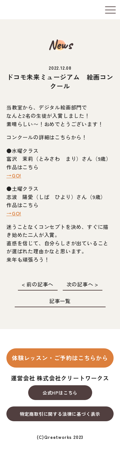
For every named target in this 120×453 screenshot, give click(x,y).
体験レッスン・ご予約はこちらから (60, 357)
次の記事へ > (83, 284)
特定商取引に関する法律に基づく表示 (60, 414)
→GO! (13, 175)
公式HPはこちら (60, 392)
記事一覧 (60, 301)
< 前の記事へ (38, 284)
